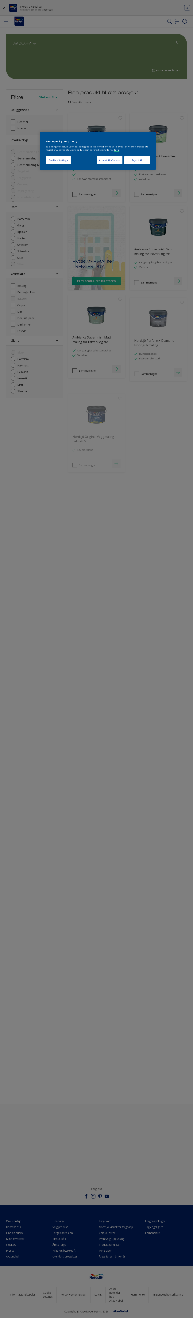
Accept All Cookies (109, 160)
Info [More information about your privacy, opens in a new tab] (116, 149)
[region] (98, 151)
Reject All (137, 160)
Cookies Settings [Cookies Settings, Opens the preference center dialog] (58, 160)
